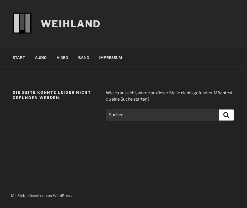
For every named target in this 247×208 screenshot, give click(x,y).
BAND (83, 57)
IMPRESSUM (110, 57)
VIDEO (62, 57)
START (19, 57)
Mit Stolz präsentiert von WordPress (41, 195)
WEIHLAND (71, 24)
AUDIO (41, 57)
